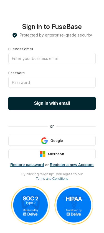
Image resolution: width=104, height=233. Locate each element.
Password (16, 73)
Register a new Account (72, 164)
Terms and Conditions (52, 179)
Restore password (27, 164)
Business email (20, 49)
